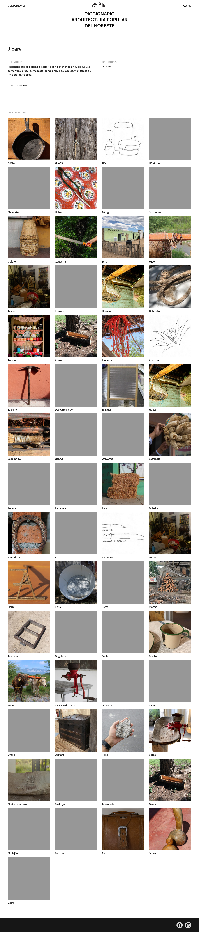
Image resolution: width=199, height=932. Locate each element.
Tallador (106, 409)
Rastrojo (60, 804)
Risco (105, 754)
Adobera (13, 656)
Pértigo (106, 212)
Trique (152, 557)
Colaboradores (16, 5)
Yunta (11, 705)
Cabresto (154, 311)
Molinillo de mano (65, 705)
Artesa (58, 360)
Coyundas (155, 212)
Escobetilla (14, 459)
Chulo (11, 754)
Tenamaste (108, 804)
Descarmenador (64, 409)
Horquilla (154, 163)
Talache (12, 409)
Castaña (60, 754)
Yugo (152, 261)
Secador (60, 853)
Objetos (106, 66)
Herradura (14, 557)
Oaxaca (106, 311)
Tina (104, 163)
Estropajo (154, 459)
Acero (11, 163)
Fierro (11, 606)
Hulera (59, 212)
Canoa (153, 804)
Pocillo (153, 656)
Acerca (187, 5)
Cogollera (60, 656)
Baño (58, 606)
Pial (57, 557)
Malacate (13, 212)
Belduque (107, 557)
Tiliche (11, 311)
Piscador (107, 360)
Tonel (105, 261)
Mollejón (13, 853)
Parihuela (60, 508)
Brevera (59, 311)
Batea (152, 754)
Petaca (12, 508)
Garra (11, 902)
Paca (105, 508)
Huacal (153, 409)
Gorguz (59, 459)
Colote (12, 261)
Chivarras (107, 459)
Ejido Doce (23, 85)
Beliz (104, 853)
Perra (105, 606)
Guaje (152, 853)
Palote (152, 705)
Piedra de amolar (18, 804)
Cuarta (59, 163)
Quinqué (107, 705)
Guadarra (60, 261)
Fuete (105, 656)
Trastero (13, 360)
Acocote (154, 360)
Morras (153, 606)
